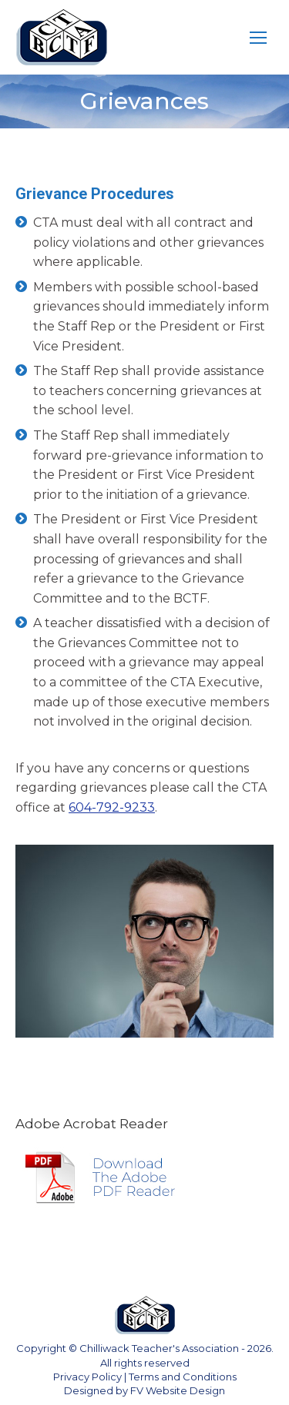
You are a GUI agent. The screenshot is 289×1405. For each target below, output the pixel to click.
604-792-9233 (112, 807)
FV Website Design (177, 1390)
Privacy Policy (87, 1376)
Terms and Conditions (183, 1376)
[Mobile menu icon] (258, 37)
